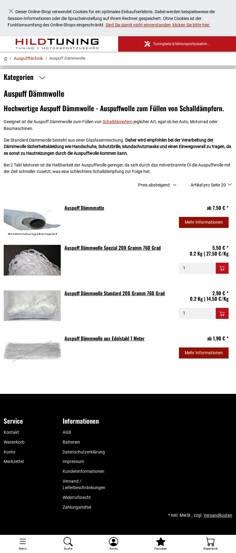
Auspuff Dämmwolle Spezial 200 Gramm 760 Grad (112, 247)
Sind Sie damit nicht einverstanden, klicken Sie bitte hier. (158, 25)
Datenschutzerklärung (84, 452)
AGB (67, 432)
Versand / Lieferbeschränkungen (84, 485)
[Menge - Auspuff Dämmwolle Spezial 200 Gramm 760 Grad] (197, 268)
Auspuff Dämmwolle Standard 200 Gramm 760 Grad (114, 293)
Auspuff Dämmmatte (84, 207)
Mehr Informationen (204, 222)
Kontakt (11, 432)
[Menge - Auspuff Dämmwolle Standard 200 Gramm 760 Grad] (197, 313)
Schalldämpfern (118, 121)
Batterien (71, 442)
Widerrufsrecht (77, 497)
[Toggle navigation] (22, 544)
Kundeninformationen (83, 471)
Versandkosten (217, 515)
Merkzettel (14, 461)
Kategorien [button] (26, 77)
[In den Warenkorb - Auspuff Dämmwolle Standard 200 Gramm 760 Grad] (222, 313)
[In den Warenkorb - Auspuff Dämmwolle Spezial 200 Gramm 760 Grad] (222, 268)
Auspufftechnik (28, 58)
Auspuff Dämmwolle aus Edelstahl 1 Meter (104, 338)
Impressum (73, 461)
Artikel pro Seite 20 (209, 184)
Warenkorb (14, 442)
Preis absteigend (154, 184)
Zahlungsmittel (77, 507)
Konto (9, 452)
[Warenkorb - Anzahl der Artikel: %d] (210, 544)
